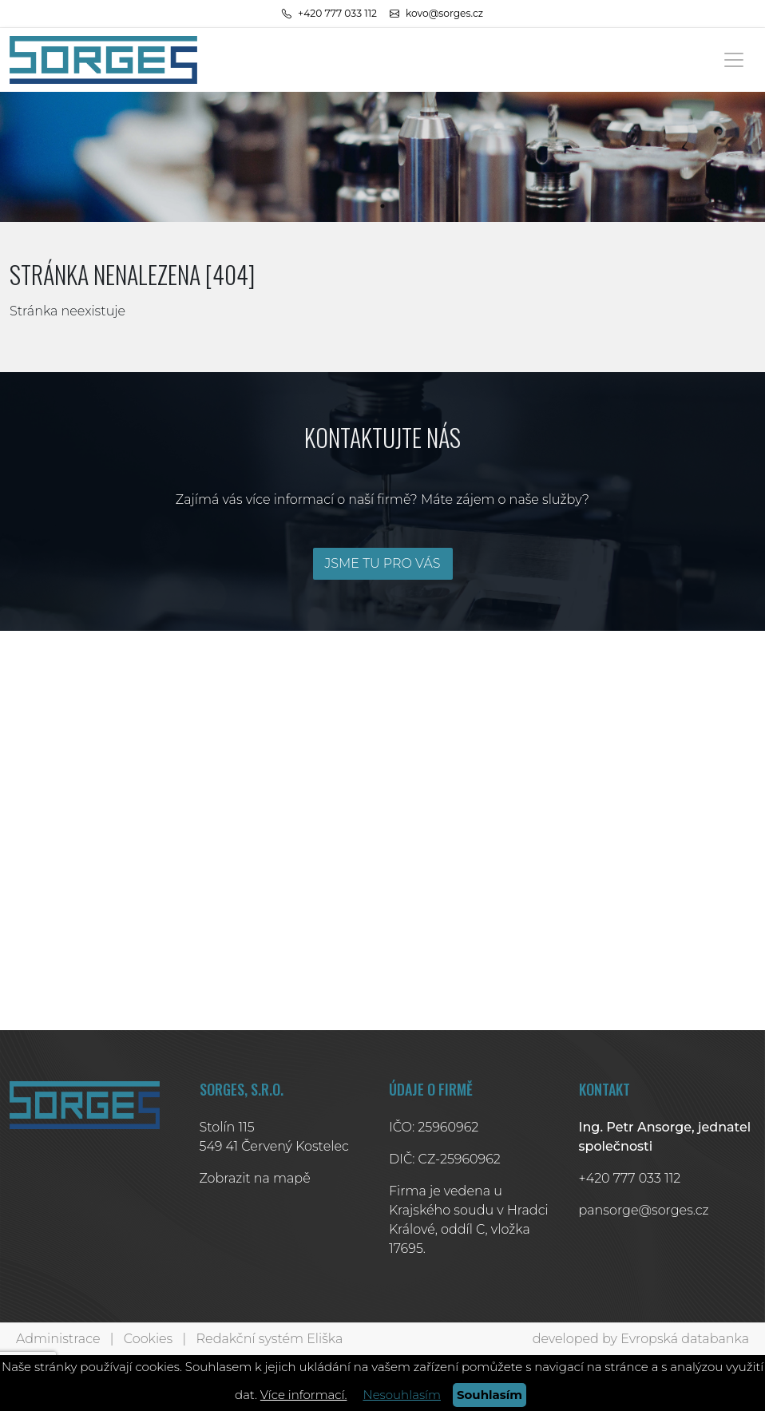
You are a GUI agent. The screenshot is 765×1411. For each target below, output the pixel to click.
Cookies (148, 1338)
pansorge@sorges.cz (644, 1210)
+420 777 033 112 (630, 1178)
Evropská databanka (684, 1338)
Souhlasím (489, 1394)
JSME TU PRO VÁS (382, 563)
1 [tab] (382, 206)
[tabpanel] (382, 157)
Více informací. (303, 1394)
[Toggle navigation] (733, 60)
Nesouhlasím (401, 1394)
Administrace (58, 1338)
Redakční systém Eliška (269, 1338)
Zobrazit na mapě (255, 1178)
